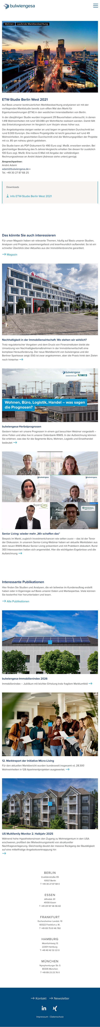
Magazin (12, 254)
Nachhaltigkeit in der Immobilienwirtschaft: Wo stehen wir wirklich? (44, 340)
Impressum (42, 1016)
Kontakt (41, 998)
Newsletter (61, 998)
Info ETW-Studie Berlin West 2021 (31, 196)
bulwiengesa (23, 7)
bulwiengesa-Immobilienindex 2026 (24, 678)
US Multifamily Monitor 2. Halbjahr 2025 (27, 833)
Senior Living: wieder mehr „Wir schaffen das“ (31, 533)
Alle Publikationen (18, 601)
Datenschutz (57, 1016)
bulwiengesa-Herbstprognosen (21, 426)
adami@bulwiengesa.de (16, 169)
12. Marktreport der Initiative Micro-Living (28, 760)
